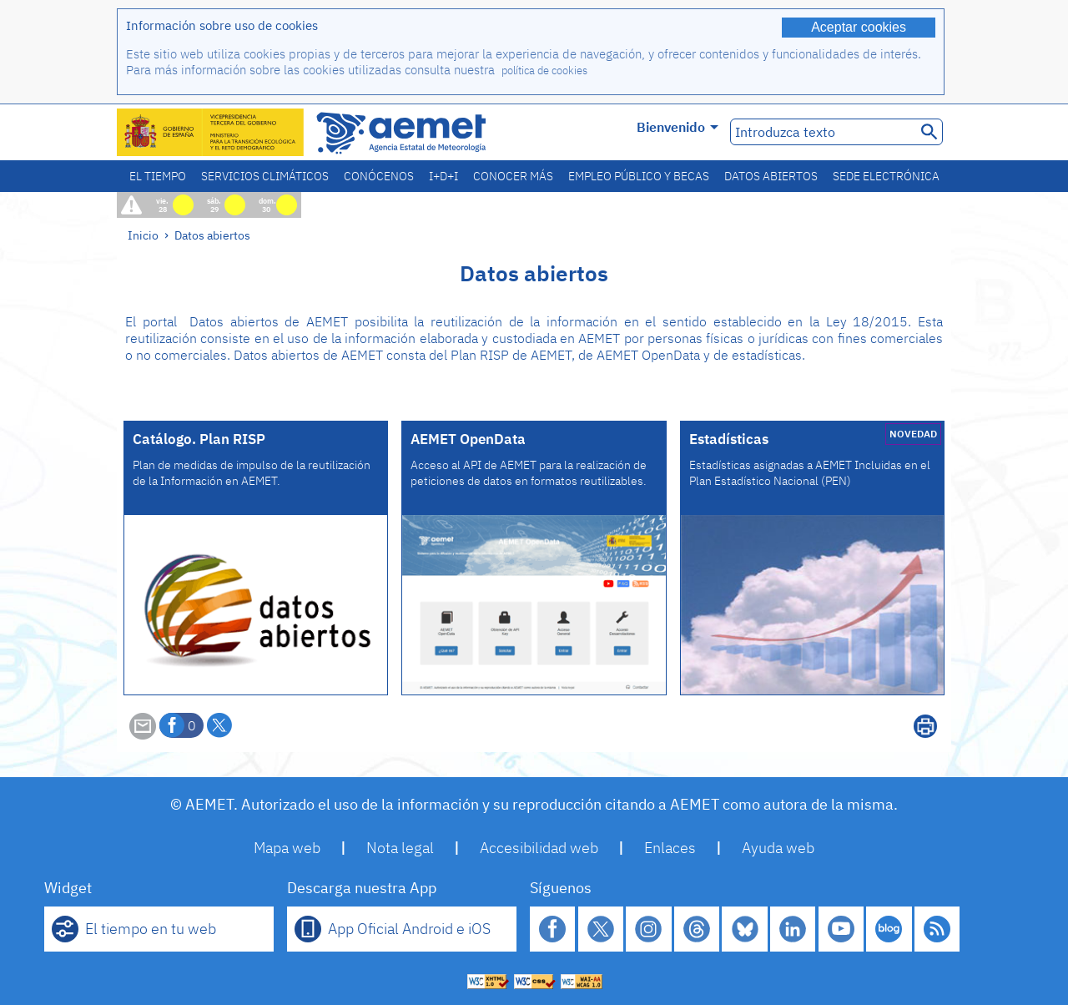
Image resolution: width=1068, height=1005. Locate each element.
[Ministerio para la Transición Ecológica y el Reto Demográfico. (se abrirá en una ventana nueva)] (211, 132)
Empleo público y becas (638, 176)
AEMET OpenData (468, 439)
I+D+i (443, 176)
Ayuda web (778, 847)
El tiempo (157, 176)
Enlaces (670, 847)
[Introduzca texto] (821, 132)
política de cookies (544, 70)
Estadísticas (728, 439)
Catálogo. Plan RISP (199, 439)
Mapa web (287, 847)
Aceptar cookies (858, 27)
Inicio (143, 235)
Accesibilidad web (539, 847)
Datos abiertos (771, 176)
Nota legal (400, 847)
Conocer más (513, 176)
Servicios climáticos (265, 176)
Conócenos (379, 176)
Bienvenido (677, 127)
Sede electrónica (886, 176)
